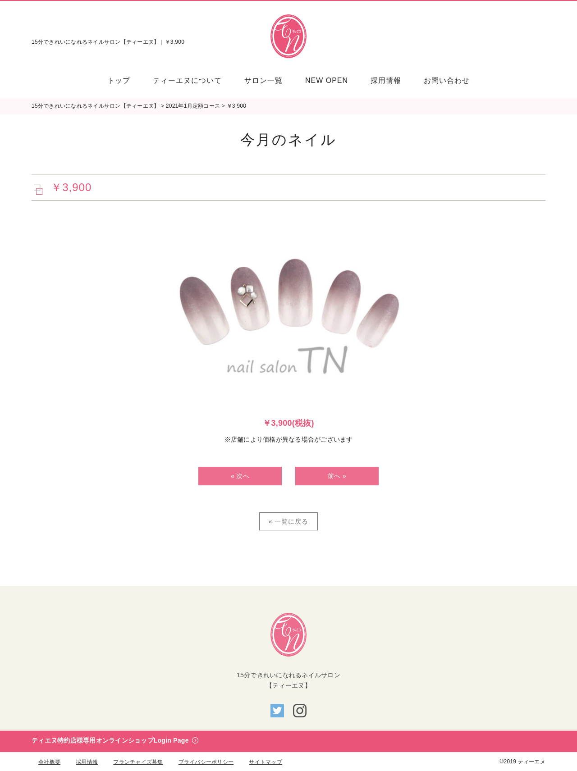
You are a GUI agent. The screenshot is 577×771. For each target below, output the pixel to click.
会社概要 (49, 762)
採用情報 (87, 762)
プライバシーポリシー (206, 762)
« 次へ (240, 475)
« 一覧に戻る (289, 521)
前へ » (337, 475)
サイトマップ (265, 762)
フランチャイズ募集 (138, 762)
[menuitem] (124, 80)
